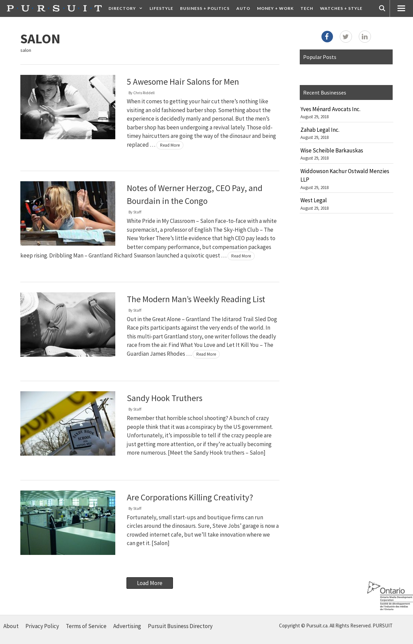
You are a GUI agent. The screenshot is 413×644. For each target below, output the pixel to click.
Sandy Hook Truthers (164, 398)
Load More (149, 583)
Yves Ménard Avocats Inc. (330, 109)
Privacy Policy (42, 626)
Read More (170, 145)
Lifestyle (161, 8)
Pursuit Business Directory (180, 626)
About (11, 626)
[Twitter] (346, 36)
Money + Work (275, 8)
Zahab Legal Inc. (319, 129)
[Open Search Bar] (382, 8)
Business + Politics (205, 8)
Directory (127, 8)
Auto (243, 8)
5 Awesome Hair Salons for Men (183, 81)
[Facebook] (327, 36)
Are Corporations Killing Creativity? (190, 497)
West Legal (313, 200)
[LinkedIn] (365, 36)
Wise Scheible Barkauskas (331, 150)
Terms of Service (86, 626)
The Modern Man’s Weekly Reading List (196, 299)
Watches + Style (341, 8)
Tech (306, 8)
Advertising (127, 626)
